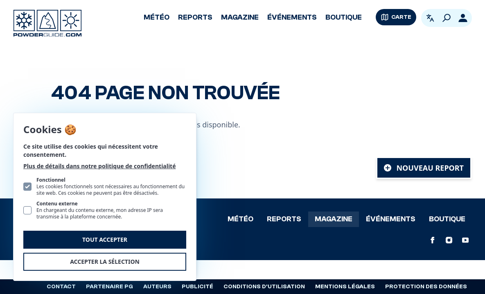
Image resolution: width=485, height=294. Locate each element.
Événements (292, 17)
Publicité (197, 286)
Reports (195, 17)
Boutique (343, 17)
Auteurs (157, 286)
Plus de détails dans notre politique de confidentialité (99, 166)
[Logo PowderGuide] (47, 23)
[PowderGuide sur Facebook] (432, 240)
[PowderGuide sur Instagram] (449, 240)
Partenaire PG (109, 286)
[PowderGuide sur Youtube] (465, 240)
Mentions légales (345, 286)
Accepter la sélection (105, 261)
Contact (61, 286)
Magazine (240, 17)
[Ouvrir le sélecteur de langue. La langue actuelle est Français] (430, 18)
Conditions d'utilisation (264, 286)
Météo (156, 17)
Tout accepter (104, 239)
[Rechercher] (446, 18)
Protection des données (426, 286)
